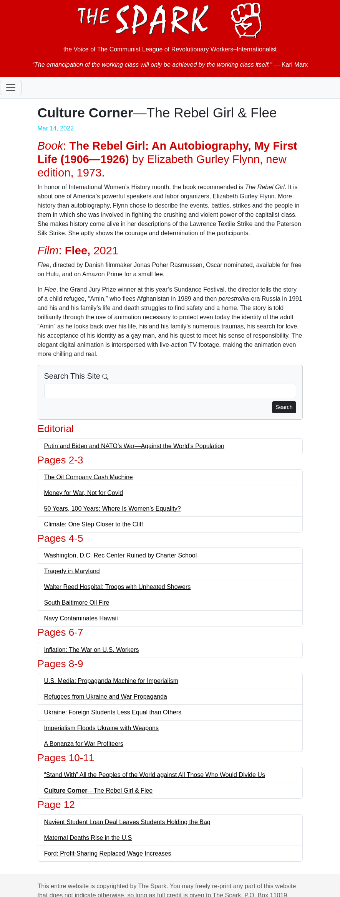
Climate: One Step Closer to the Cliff (93, 524)
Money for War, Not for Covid (83, 493)
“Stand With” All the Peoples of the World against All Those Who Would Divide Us (154, 775)
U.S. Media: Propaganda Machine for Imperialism (111, 681)
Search (283, 407)
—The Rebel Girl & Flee (98, 790)
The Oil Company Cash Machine (88, 477)
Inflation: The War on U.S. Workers (91, 649)
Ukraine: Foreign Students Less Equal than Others (113, 712)
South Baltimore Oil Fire (76, 602)
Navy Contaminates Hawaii (81, 618)
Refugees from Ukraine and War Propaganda (105, 696)
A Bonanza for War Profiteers (84, 743)
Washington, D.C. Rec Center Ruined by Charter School (120, 555)
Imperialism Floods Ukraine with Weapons (101, 728)
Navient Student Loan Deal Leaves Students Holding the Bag (127, 822)
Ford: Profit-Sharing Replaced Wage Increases (107, 853)
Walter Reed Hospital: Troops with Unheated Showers (117, 587)
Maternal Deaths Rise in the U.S (88, 837)
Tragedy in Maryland (72, 571)
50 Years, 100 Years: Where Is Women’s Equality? (112, 508)
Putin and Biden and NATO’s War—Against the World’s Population (134, 446)
